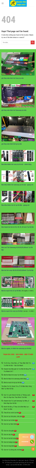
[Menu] (2, 3)
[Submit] (33, 42)
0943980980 (25, 441)
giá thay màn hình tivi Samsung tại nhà (13, 110)
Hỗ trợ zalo (25, 437)
